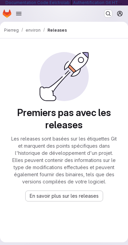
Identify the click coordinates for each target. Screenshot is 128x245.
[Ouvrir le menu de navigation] (18, 13)
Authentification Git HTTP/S (100, 2)
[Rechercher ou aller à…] (108, 14)
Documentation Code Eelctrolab (37, 2)
